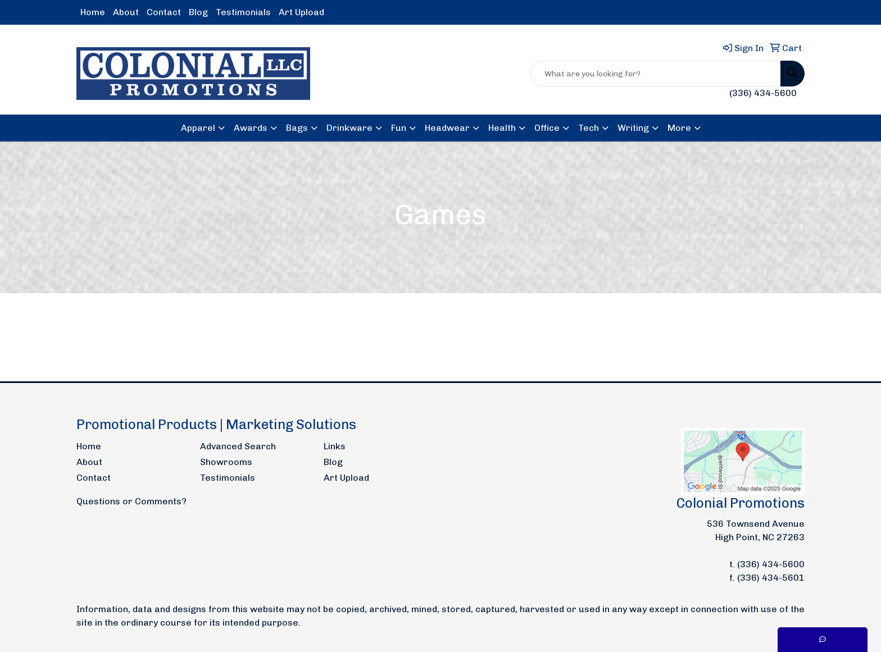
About (126, 12)
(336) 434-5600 (763, 93)
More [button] (679, 127)
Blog (198, 12)
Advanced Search (238, 446)
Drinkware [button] (349, 127)
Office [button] (547, 127)
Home (92, 12)
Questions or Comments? (131, 501)
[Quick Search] (655, 73)
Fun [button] (398, 127)
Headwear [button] (447, 127)
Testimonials (243, 12)
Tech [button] (588, 127)
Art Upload (301, 12)
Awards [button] (250, 127)
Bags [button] (297, 127)
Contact (164, 12)
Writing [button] (633, 127)
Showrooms (226, 462)
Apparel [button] (198, 127)
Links (335, 446)
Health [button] (502, 127)
